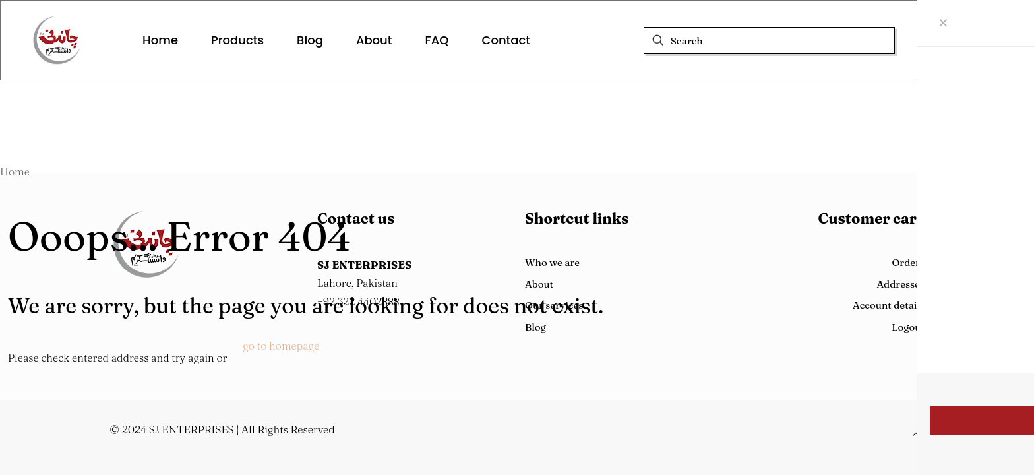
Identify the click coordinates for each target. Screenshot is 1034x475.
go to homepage (281, 345)
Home (15, 171)
